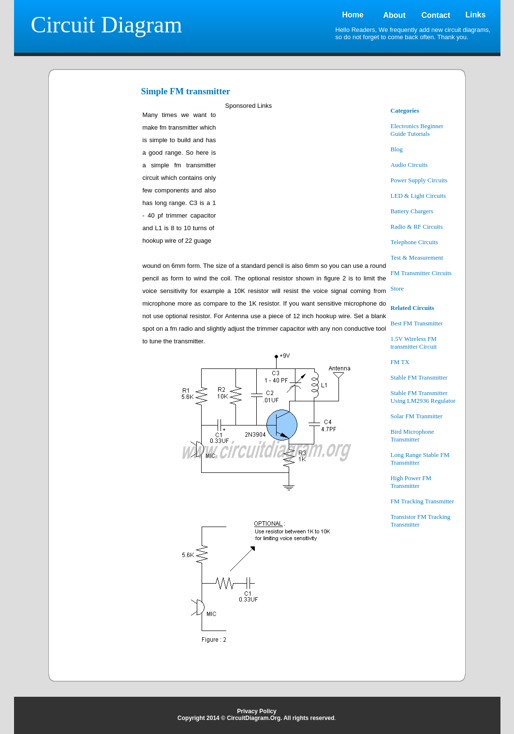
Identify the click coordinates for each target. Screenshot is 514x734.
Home (353, 15)
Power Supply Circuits (419, 180)
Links (476, 15)
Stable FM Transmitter (419, 377)
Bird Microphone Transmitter (412, 435)
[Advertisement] (96, 252)
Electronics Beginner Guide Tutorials (417, 129)
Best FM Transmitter (417, 323)
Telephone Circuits (414, 242)
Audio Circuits (409, 164)
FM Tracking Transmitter (422, 501)
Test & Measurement (417, 257)
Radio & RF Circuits (417, 226)
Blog (397, 149)
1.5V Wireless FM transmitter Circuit (414, 342)
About (394, 15)
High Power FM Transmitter (411, 481)
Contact (436, 15)
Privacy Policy (256, 711)
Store (397, 288)
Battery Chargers (412, 211)
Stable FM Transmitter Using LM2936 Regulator (423, 396)
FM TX (400, 362)
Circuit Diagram (106, 24)
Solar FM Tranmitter (417, 416)
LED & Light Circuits (418, 195)
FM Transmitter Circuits (421, 273)
